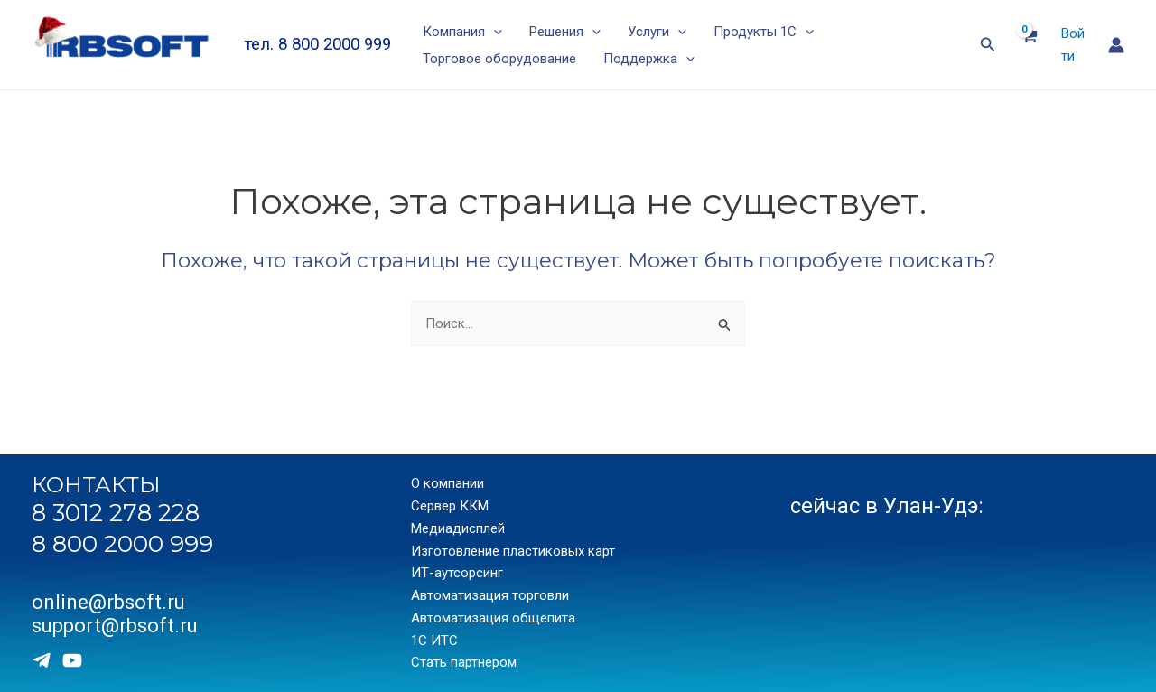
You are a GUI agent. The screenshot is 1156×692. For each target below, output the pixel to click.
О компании (447, 484)
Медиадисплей (458, 528)
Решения (565, 31)
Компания (462, 31)
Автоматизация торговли (490, 595)
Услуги (657, 31)
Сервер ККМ (450, 506)
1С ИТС (434, 640)
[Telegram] (41, 660)
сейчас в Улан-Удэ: (887, 506)
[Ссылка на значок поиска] (988, 44)
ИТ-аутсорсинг (457, 574)
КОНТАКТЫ (96, 485)
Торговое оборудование (499, 59)
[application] (493, 31)
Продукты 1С (763, 31)
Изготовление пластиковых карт (513, 551)
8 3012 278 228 (116, 513)
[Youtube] (72, 660)
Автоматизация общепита (493, 618)
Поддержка (649, 58)
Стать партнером (464, 663)
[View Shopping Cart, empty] (1028, 45)
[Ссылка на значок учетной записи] (1116, 45)
